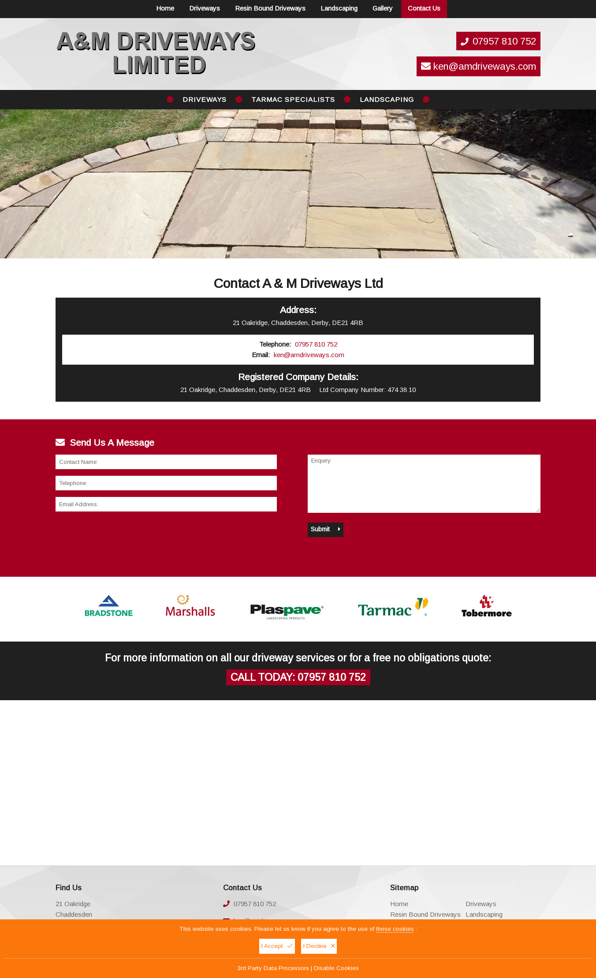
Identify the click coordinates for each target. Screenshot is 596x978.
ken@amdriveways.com (478, 66)
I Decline (319, 946)
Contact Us (424, 8)
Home (165, 8)
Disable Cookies (336, 968)
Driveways (204, 8)
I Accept (277, 946)
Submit (325, 529)
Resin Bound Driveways (270, 8)
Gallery (382, 8)
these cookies (395, 929)
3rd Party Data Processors (273, 968)
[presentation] (123, 535)
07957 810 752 (504, 41)
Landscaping (339, 8)
